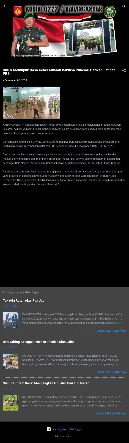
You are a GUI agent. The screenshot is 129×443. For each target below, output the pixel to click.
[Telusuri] (124, 7)
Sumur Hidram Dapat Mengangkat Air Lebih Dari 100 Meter (46, 383)
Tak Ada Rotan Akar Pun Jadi (24, 300)
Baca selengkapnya (111, 330)
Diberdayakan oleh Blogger (64, 429)
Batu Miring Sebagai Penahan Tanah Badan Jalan (39, 342)
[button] (124, 71)
